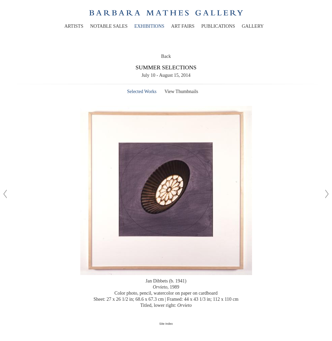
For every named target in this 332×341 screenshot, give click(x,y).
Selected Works (142, 91)
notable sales (109, 26)
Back (166, 56)
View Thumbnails (181, 91)
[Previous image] (5, 194)
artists (73, 26)
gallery (253, 26)
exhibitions (149, 26)
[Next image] (327, 194)
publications (218, 26)
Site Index (166, 323)
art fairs (182, 26)
